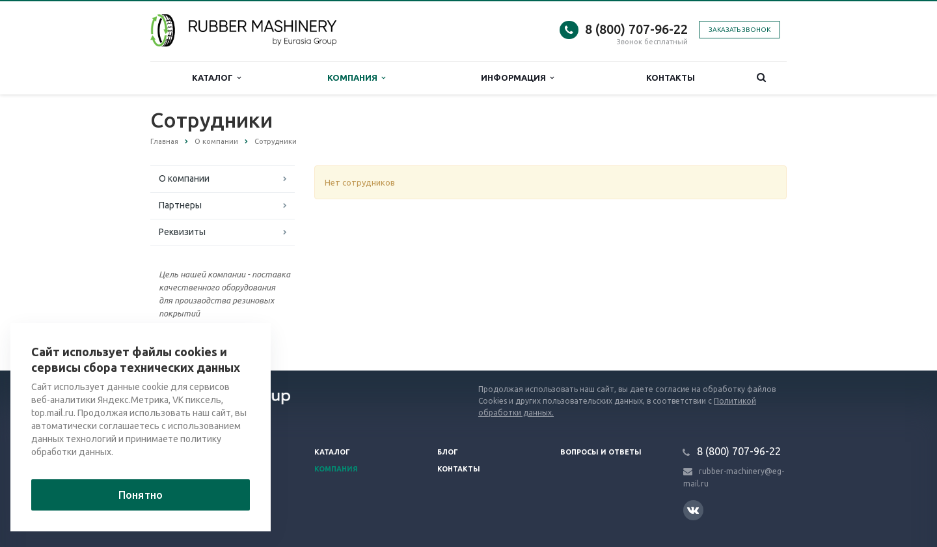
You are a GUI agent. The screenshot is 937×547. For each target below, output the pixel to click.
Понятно (140, 495)
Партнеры (180, 205)
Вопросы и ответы (601, 452)
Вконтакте (693, 509)
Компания (356, 78)
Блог (447, 452)
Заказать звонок (739, 29)
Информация (517, 78)
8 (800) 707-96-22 (636, 28)
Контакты (670, 77)
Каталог (216, 78)
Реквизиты (182, 232)
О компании (184, 178)
